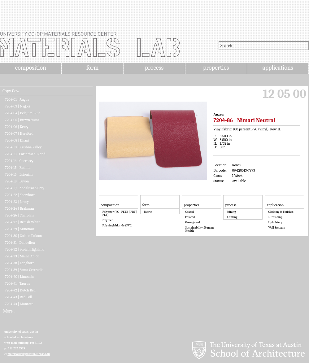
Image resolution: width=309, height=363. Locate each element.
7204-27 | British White (22, 222)
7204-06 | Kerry (16, 127)
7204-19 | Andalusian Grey (24, 188)
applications (277, 67)
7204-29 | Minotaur (19, 229)
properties (216, 67)
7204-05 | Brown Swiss (22, 120)
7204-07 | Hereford (19, 133)
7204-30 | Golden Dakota (23, 236)
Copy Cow (11, 91)
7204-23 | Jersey (17, 201)
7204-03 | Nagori (17, 106)
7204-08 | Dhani (17, 140)
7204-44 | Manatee (19, 304)
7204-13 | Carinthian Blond (25, 154)
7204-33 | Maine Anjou (22, 256)
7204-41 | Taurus (17, 283)
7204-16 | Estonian (19, 174)
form (92, 67)
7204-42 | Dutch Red (20, 290)
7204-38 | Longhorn (20, 263)
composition (30, 67)
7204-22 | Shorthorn (20, 195)
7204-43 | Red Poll (18, 297)
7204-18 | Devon (17, 181)
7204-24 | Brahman (19, 208)
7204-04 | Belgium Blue (22, 113)
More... (9, 311)
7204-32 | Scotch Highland (25, 249)
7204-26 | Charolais (19, 215)
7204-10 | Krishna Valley (23, 147)
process (154, 67)
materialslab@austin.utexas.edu (28, 354)
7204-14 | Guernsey (19, 161)
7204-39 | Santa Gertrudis (24, 270)
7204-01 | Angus (17, 99)
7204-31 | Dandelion (20, 242)
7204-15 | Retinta (17, 167)
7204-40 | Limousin (19, 276)
